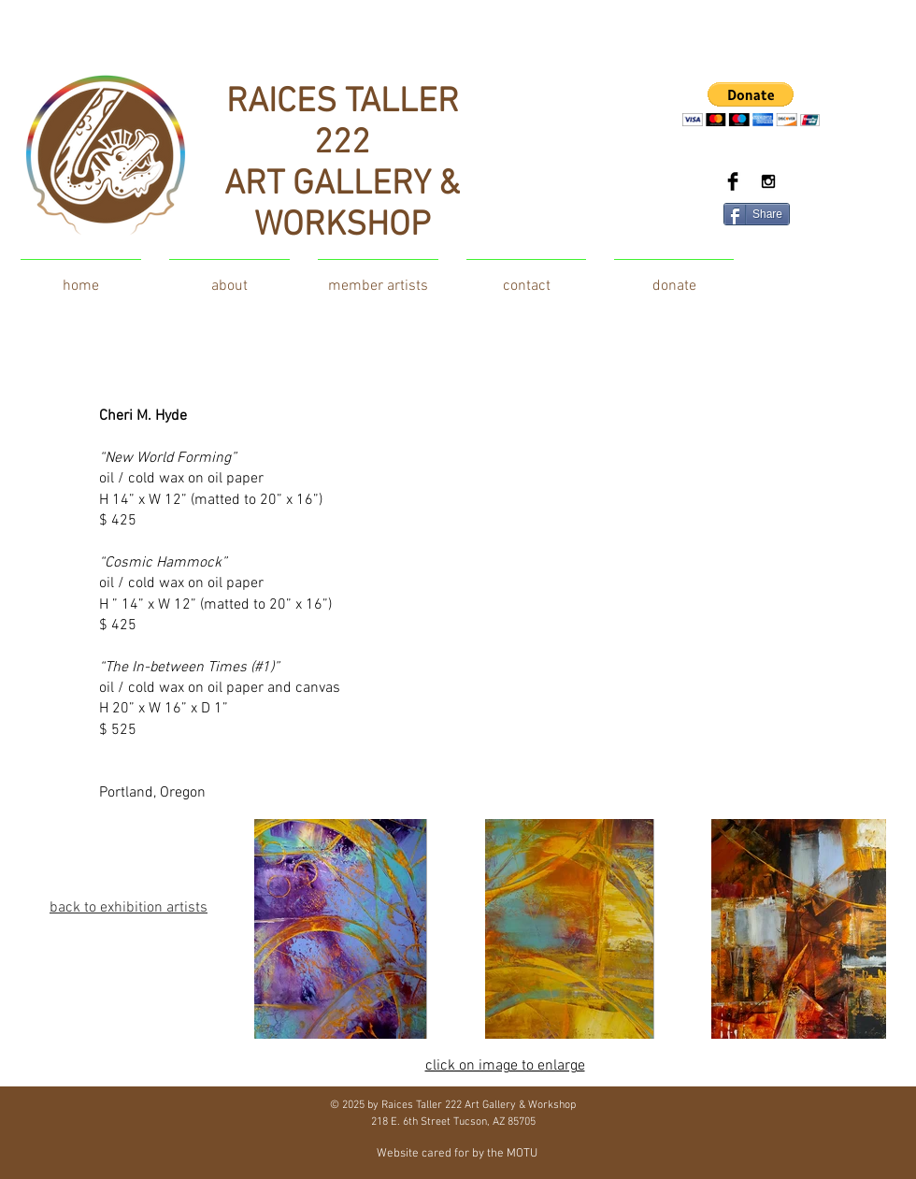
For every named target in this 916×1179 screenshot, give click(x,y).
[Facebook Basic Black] (732, 181)
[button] (751, 104)
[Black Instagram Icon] (768, 181)
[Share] (756, 214)
